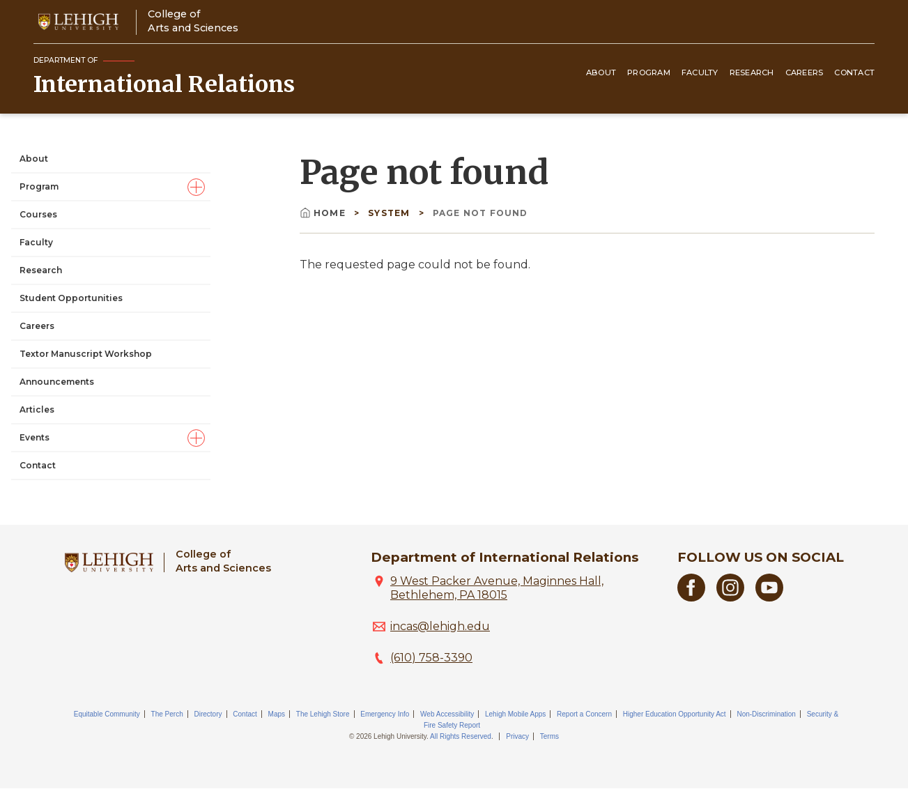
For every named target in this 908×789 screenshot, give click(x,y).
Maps (276, 714)
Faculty (700, 72)
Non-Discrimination (766, 714)
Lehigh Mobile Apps (515, 714)
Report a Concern (584, 714)
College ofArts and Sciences (193, 20)
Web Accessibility (447, 714)
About (601, 72)
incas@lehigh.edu (440, 626)
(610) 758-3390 (431, 657)
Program (648, 72)
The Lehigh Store (323, 714)
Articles (37, 409)
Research (752, 72)
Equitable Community (107, 714)
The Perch (167, 714)
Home (324, 213)
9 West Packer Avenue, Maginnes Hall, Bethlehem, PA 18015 (496, 588)
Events (34, 437)
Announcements (57, 381)
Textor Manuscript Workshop (86, 353)
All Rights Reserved (460, 736)
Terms (549, 736)
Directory (208, 714)
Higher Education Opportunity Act (674, 714)
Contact (854, 72)
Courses (38, 214)
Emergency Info (384, 714)
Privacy (517, 736)
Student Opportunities (71, 298)
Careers (804, 72)
